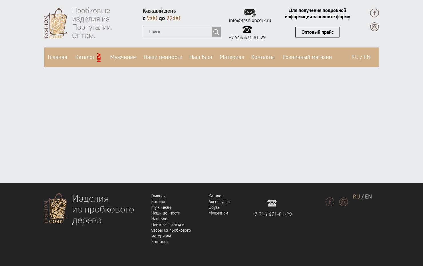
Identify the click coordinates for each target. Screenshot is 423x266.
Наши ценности (163, 57)
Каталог (88, 57)
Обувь (214, 207)
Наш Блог (201, 57)
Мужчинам (123, 57)
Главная (57, 57)
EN (367, 57)
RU (355, 57)
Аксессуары (219, 201)
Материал (232, 57)
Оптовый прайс (317, 32)
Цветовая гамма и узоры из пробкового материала (171, 230)
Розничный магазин (307, 57)
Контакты (263, 57)
